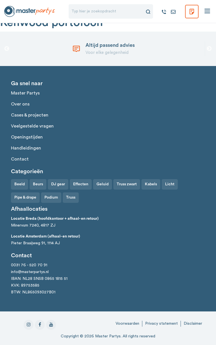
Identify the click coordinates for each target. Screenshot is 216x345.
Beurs (38, 184)
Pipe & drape (25, 197)
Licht (169, 184)
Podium (51, 197)
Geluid (102, 184)
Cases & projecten (29, 115)
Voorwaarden (127, 324)
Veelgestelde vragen (32, 126)
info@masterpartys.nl (30, 272)
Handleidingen (26, 148)
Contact (20, 159)
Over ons (20, 104)
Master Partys (25, 93)
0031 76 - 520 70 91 (29, 265)
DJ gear (58, 184)
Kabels (151, 184)
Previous (7, 49)
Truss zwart (127, 184)
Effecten (80, 184)
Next (209, 49)
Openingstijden (27, 137)
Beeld (19, 184)
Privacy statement (161, 324)
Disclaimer (193, 324)
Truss (70, 197)
